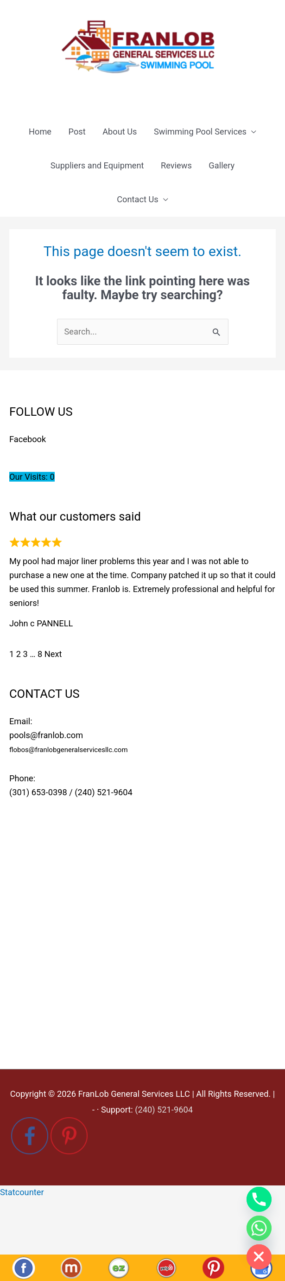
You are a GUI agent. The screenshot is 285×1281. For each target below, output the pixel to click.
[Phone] (259, 1199)
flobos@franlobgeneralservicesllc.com (68, 750)
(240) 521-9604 (104, 792)
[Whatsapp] (259, 1228)
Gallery (221, 165)
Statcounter (22, 1192)
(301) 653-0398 (38, 792)
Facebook (27, 439)
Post (77, 131)
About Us (119, 131)
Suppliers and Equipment (97, 165)
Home (40, 131)
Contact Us (137, 199)
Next (53, 654)
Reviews (176, 165)
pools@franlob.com (46, 735)
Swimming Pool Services (200, 131)
